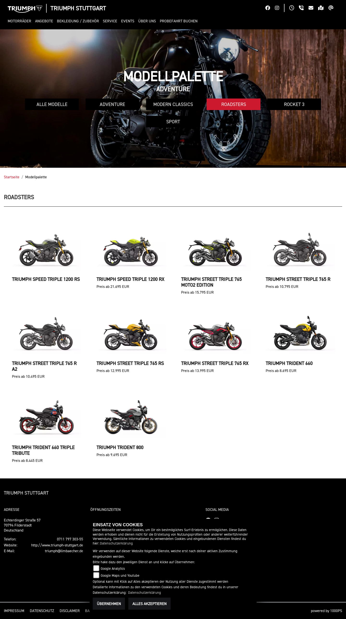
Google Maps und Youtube (120, 575)
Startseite (11, 176)
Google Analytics (113, 568)
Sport (173, 121)
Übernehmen (109, 603)
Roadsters (233, 104)
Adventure (112, 104)
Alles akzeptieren (149, 603)
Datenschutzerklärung (116, 543)
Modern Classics (173, 104)
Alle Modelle (52, 104)
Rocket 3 (294, 104)
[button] (20, 21)
